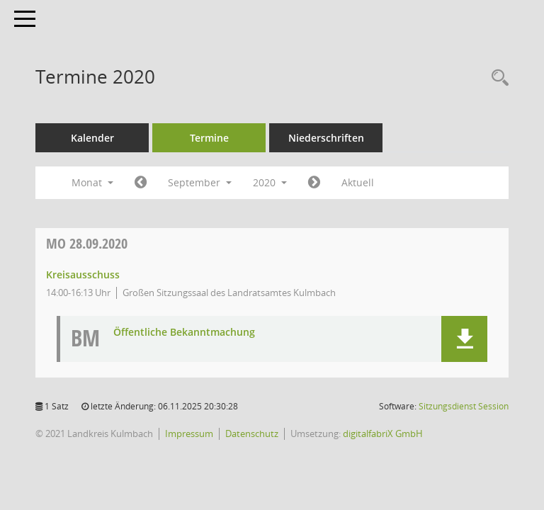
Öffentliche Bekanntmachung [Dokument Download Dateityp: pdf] (184, 333)
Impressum (189, 433)
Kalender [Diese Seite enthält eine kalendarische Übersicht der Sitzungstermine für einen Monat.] (92, 137)
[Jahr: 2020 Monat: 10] (314, 183)
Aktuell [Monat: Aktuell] (357, 182)
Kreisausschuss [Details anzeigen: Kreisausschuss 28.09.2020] (83, 274)
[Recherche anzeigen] (496, 78)
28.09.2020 (87, 243)
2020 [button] (270, 182)
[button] (464, 339)
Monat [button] (92, 182)
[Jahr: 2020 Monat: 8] (140, 183)
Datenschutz (251, 433)
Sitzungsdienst (464, 406)
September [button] (200, 182)
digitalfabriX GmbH (383, 433)
